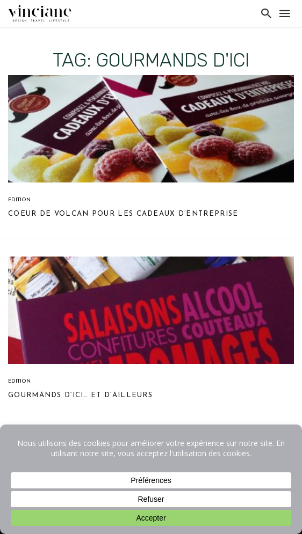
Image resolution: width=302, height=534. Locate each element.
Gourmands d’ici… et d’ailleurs (80, 395)
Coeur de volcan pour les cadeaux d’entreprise (123, 213)
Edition (19, 200)
